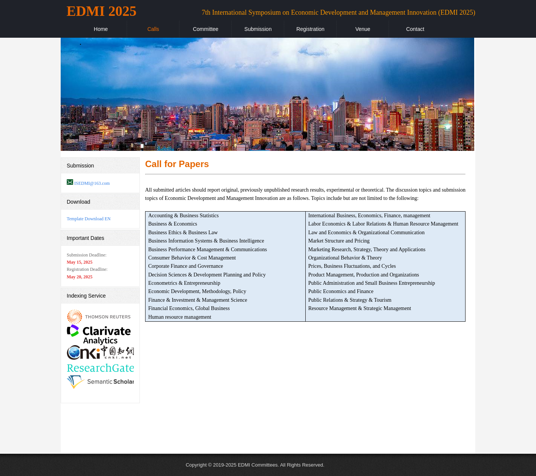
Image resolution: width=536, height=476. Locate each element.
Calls (153, 29)
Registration (310, 29)
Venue (363, 29)
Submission (257, 29)
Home (101, 29)
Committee (206, 29)
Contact (415, 29)
